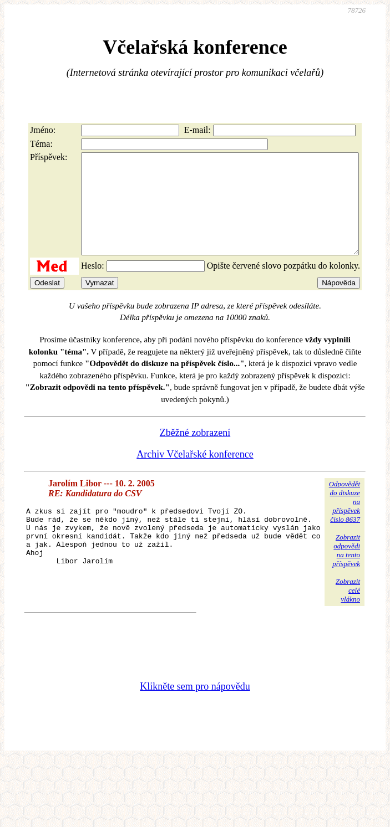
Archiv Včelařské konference (195, 474)
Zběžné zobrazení (195, 452)
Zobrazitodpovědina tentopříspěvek (346, 570)
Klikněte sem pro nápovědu (195, 706)
